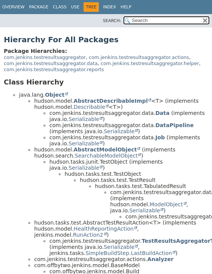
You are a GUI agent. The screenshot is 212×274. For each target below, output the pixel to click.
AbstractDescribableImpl (111, 101)
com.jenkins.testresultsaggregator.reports (54, 69)
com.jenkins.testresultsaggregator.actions (139, 57)
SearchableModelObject (106, 156)
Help (126, 7)
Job (160, 137)
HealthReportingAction (104, 229)
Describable (89, 107)
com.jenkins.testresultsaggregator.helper (150, 63)
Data (162, 113)
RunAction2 (88, 235)
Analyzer (160, 259)
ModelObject (166, 204)
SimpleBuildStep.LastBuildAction (128, 253)
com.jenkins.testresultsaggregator (45, 57)
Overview (13, 7)
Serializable (83, 119)
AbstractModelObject (105, 150)
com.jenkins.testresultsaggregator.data (51, 63)
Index (109, 7)
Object (54, 95)
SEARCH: (112, 20)
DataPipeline (174, 125)
